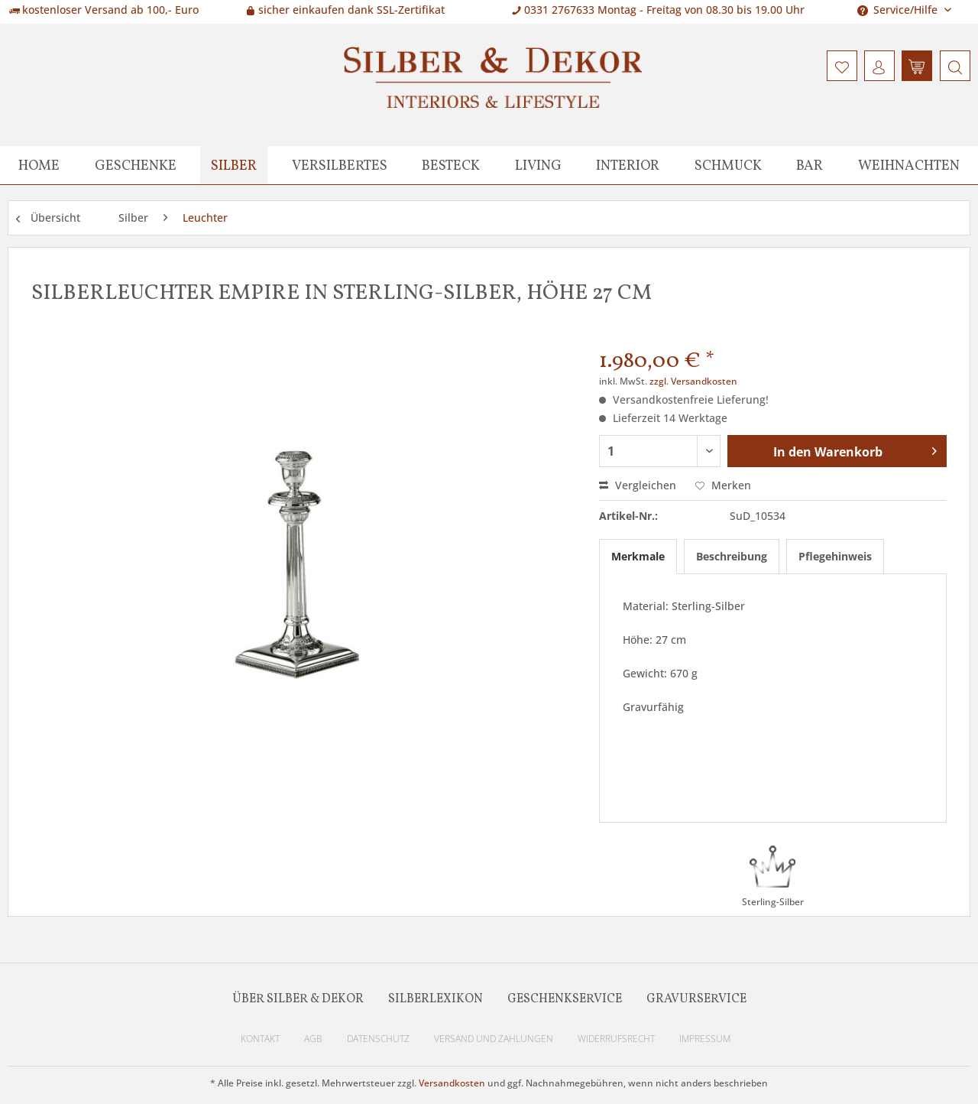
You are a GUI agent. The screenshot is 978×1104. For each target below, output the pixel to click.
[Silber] (233, 165)
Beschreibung (731, 556)
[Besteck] (451, 165)
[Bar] (809, 165)
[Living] (538, 165)
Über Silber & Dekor (298, 999)
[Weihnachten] (908, 165)
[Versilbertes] (339, 165)
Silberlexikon (435, 999)
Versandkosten (452, 1082)
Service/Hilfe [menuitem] (899, 9)
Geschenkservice (564, 999)
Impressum (704, 1038)
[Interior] (627, 165)
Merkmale (638, 556)
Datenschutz (378, 1038)
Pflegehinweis (835, 556)
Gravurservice (696, 999)
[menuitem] (953, 66)
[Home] (39, 165)
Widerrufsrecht (616, 1038)
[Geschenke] (135, 165)
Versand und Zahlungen (493, 1038)
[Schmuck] (728, 165)
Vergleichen (637, 485)
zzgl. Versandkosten (693, 381)
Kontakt (260, 1038)
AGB (313, 1038)
